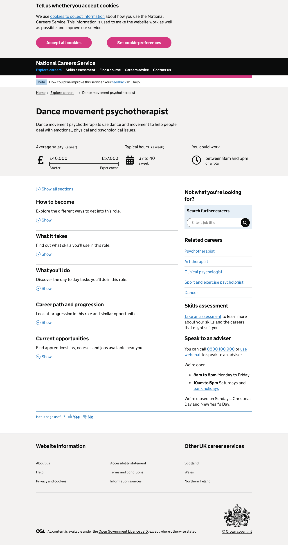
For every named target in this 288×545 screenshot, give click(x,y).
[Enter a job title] (218, 222)
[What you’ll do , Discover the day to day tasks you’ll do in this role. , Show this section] (107, 282)
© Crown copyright (237, 531)
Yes (76, 417)
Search (245, 222)
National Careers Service (65, 63)
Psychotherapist (199, 251)
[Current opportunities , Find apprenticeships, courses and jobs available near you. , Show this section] (107, 350)
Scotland (191, 463)
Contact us (162, 70)
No (90, 417)
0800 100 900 (221, 349)
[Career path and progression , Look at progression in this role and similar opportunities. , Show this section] (107, 316)
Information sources (126, 481)
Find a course (110, 70)
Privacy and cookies (51, 481)
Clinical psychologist (203, 271)
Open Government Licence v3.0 (123, 531)
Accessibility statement (128, 463)
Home (40, 92)
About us (43, 463)
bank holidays (206, 388)
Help (39, 472)
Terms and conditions (126, 472)
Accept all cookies (63, 42)
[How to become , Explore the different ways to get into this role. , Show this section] (107, 213)
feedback (119, 82)
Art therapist (196, 261)
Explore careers (49, 70)
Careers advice (137, 70)
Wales (189, 472)
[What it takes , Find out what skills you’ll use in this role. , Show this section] (107, 247)
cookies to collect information (77, 16)
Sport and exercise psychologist (213, 282)
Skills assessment (80, 70)
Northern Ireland (197, 481)
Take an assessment (202, 316)
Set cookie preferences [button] (139, 42)
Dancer (191, 292)
